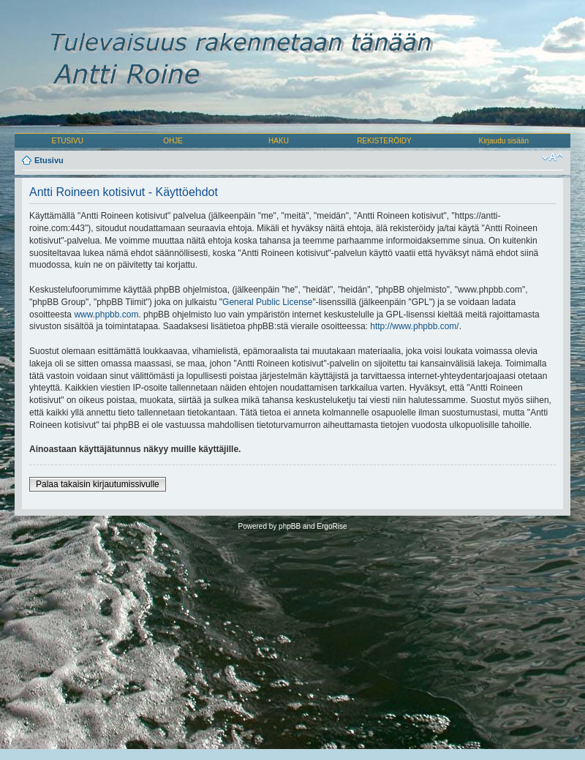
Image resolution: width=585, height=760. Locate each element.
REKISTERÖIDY (384, 141)
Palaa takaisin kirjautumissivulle (97, 484)
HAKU (278, 141)
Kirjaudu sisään (504, 141)
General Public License (267, 302)
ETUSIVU (67, 141)
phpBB (290, 526)
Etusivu (49, 160)
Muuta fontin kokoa (552, 157)
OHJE (173, 141)
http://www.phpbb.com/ (414, 326)
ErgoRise (332, 526)
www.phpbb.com (106, 314)
